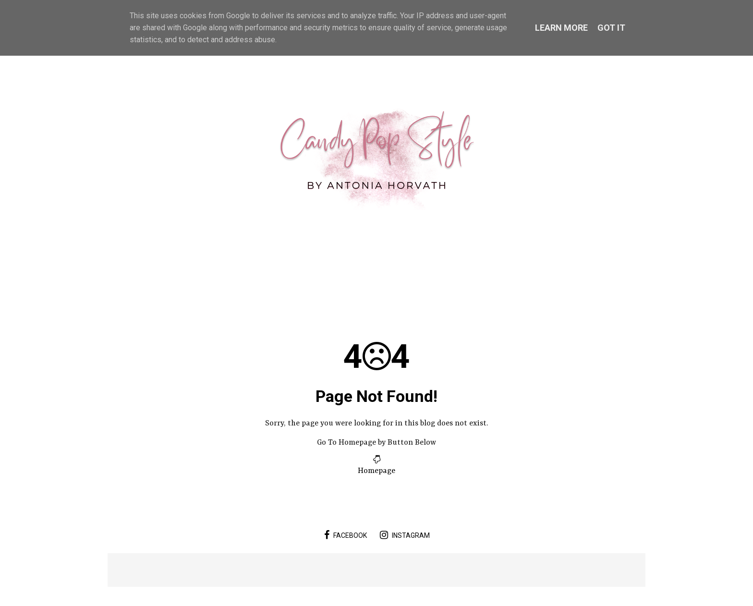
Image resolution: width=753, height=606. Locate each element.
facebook (345, 535)
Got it (611, 28)
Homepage (376, 471)
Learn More (561, 28)
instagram (405, 535)
